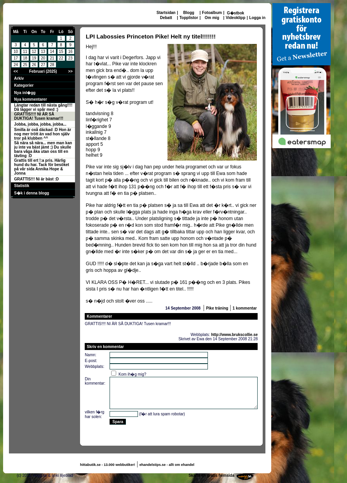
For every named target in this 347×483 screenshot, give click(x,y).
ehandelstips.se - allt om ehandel (166, 465)
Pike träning (217, 308)
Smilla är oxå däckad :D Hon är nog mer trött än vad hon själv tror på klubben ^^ (42, 134)
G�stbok (235, 13)
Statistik (21, 186)
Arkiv (19, 78)
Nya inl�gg (24, 93)
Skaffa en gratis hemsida (211, 475)
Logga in (257, 18)
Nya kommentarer (30, 99)
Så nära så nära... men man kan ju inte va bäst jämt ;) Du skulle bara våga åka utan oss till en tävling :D (43, 149)
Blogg (188, 12)
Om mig (212, 18)
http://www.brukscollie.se (234, 334)
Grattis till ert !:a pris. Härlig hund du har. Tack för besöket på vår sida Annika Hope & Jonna (41, 166)
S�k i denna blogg (31, 193)
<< (16, 71)
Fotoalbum (212, 12)
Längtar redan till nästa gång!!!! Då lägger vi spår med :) (43, 107)
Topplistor (189, 18)
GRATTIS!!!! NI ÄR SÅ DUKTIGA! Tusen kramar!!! (38, 116)
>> (70, 71)
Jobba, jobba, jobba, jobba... (40, 124)
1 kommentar (245, 308)
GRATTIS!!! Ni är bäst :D (36, 179)
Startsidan (166, 12)
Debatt (166, 18)
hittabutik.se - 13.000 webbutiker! (107, 465)
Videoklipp (235, 18)
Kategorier (23, 85)
